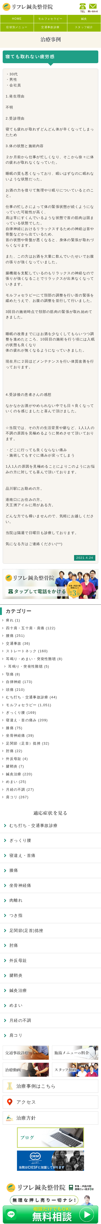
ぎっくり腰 (15, 713)
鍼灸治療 (13, 774)
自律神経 (13, 682)
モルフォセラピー (21, 705)
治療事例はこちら (36, 1086)
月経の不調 (15, 789)
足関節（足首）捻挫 (23, 743)
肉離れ (16, 900)
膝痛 (10, 728)
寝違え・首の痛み (21, 720)
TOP (89, 1212)
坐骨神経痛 (15, 735)
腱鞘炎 (12, 766)
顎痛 (10, 674)
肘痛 (10, 751)
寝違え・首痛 (22, 855)
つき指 (16, 915)
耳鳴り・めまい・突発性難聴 (31, 659)
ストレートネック (21, 651)
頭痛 (10, 690)
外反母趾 (13, 759)
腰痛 (10, 636)
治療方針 (26, 1118)
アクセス (26, 1102)
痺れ (10, 620)
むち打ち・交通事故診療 (27, 697)
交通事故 (13, 643)
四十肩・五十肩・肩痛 (25, 628)
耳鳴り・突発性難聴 (25, 666)
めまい (12, 782)
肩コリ (12, 797)
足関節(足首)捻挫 (26, 930)
